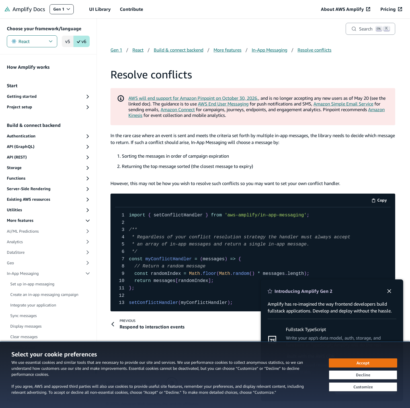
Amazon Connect (178, 109)
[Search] (370, 29)
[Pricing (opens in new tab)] (391, 9)
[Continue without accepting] (363, 374)
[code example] (253, 259)
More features (227, 50)
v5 (67, 41)
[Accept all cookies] (363, 363)
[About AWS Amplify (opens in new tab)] (345, 9)
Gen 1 (63, 10)
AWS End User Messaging (223, 104)
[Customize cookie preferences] (363, 386)
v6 (81, 41)
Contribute (131, 9)
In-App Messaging (269, 50)
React (32, 41)
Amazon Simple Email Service (343, 104)
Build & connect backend (178, 50)
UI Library (100, 9)
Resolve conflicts (314, 50)
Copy (381, 201)
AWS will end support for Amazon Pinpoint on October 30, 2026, (193, 98)
